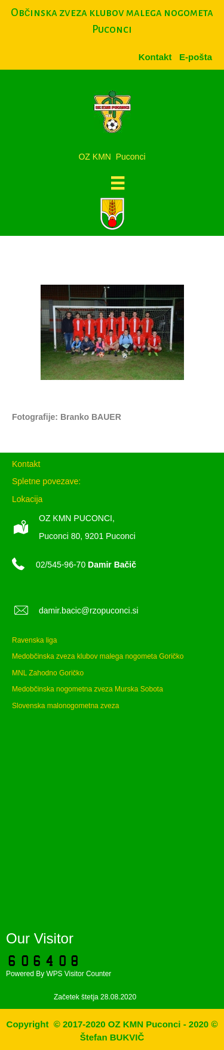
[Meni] (117, 183)
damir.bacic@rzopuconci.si (89, 610)
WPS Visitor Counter (78, 974)
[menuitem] (195, 57)
